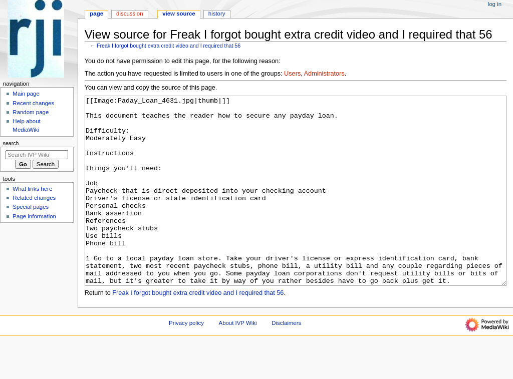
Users (292, 73)
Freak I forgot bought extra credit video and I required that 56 (168, 46)
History (216, 14)
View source (178, 14)
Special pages (31, 207)
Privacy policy (186, 360)
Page (96, 14)
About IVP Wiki (238, 360)
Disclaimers (286, 360)
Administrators (324, 73)
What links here (32, 189)
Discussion (129, 14)
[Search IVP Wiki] (37, 154)
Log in (494, 4)
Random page (31, 112)
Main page (26, 94)
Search (11, 143)
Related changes (34, 198)
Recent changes (33, 103)
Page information (34, 216)
